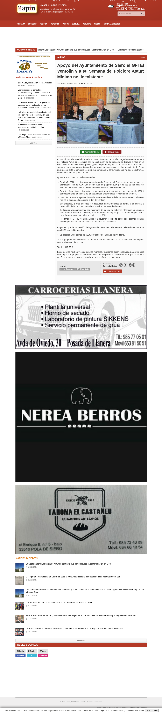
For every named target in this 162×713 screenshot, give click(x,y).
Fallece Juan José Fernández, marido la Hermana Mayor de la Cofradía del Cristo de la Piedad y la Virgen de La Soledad (81, 615)
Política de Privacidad (118, 708)
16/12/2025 (31, 580)
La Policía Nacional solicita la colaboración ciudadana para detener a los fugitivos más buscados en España (74, 628)
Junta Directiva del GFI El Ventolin (75, 269)
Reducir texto (112, 152)
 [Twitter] (121, 265)
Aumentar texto (90, 152)
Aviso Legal (101, 708)
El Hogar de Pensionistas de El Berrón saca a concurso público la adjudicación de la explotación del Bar (73, 577)
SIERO (142, 57)
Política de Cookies (138, 708)
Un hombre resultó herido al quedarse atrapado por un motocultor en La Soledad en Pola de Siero (34, 105)
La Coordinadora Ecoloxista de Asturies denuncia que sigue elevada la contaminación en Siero (76, 50)
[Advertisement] (81, 37)
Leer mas (33, 143)
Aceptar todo (151, 710)
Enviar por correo (112, 271)
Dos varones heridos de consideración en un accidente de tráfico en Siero (59, 602)
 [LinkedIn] (134, 265)
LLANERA (44, 5)
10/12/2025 (31, 606)
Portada (21, 23)
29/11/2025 (31, 619)
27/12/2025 (31, 567)
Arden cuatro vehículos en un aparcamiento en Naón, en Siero (31, 127)
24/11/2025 (31, 632)
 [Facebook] (125, 265)
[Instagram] (129, 265)
